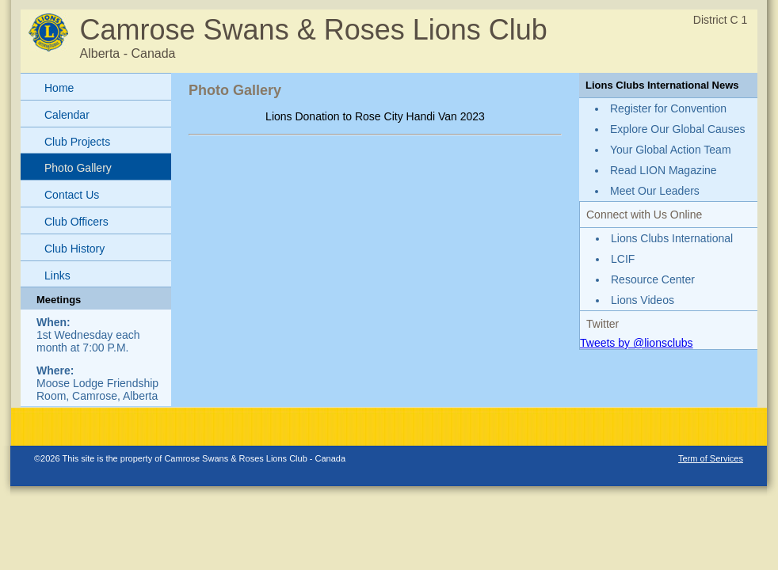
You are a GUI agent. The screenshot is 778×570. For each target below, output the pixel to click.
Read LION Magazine (663, 170)
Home (59, 88)
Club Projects (77, 141)
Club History (74, 248)
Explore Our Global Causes (677, 129)
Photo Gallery (78, 168)
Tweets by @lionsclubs (636, 342)
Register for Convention (668, 108)
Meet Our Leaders (655, 190)
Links (57, 275)
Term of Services (710, 458)
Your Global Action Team (670, 149)
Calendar (67, 114)
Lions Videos (642, 300)
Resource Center (653, 279)
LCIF (623, 259)
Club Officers (76, 221)
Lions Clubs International (672, 238)
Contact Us (71, 194)
